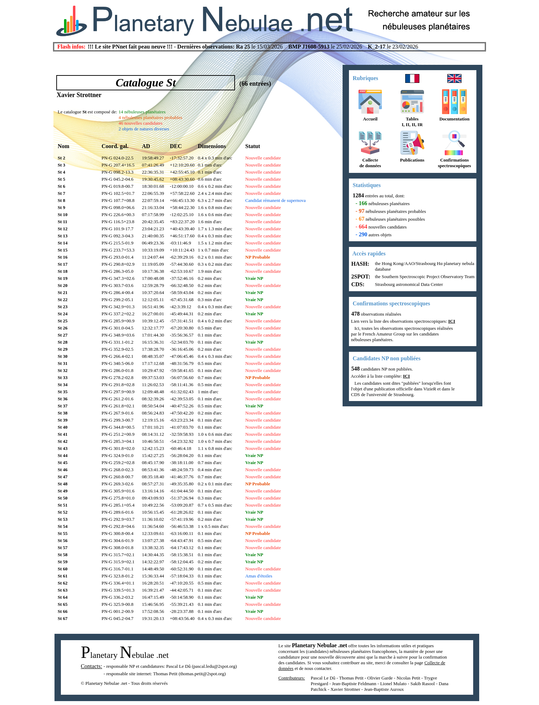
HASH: (359, 264)
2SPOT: (360, 276)
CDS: (357, 284)
